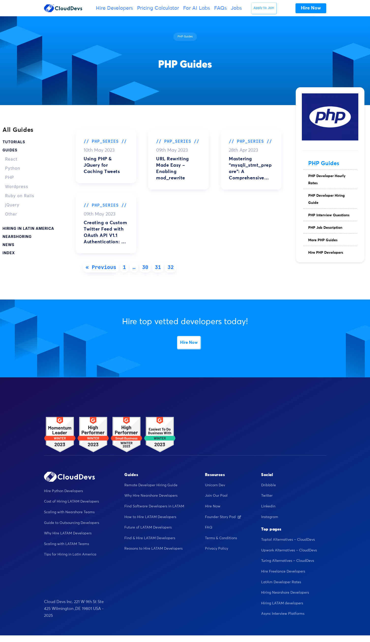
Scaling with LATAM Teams (66, 544)
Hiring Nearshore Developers (285, 592)
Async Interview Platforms (282, 614)
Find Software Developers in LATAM (154, 506)
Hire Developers (114, 8)
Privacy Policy (216, 548)
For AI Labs (196, 8)
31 (158, 267)
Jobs (236, 8)
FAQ (208, 527)
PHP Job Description (325, 228)
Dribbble (268, 485)
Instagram (269, 517)
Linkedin (268, 506)
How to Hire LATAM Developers (150, 517)
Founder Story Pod (223, 517)
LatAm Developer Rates (281, 582)
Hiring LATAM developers (282, 603)
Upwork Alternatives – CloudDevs (289, 550)
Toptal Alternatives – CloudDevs (288, 539)
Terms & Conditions (221, 538)
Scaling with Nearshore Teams (69, 512)
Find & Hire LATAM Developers (149, 538)
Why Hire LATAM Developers (68, 533)
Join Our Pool (216, 495)
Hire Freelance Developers (283, 571)
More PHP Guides (322, 240)
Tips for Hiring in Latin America (70, 554)
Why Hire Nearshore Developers (150, 495)
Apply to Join (264, 8)
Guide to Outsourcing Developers (71, 523)
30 (145, 267)
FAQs (220, 8)
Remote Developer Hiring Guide (150, 485)
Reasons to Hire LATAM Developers (153, 548)
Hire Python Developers (63, 491)
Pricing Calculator (158, 8)
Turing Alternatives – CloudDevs (287, 561)
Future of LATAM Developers (148, 527)
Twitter (267, 495)
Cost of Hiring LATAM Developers (71, 501)
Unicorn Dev (215, 485)
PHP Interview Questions (328, 215)
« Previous (101, 267)
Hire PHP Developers (325, 252)
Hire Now (189, 342)
